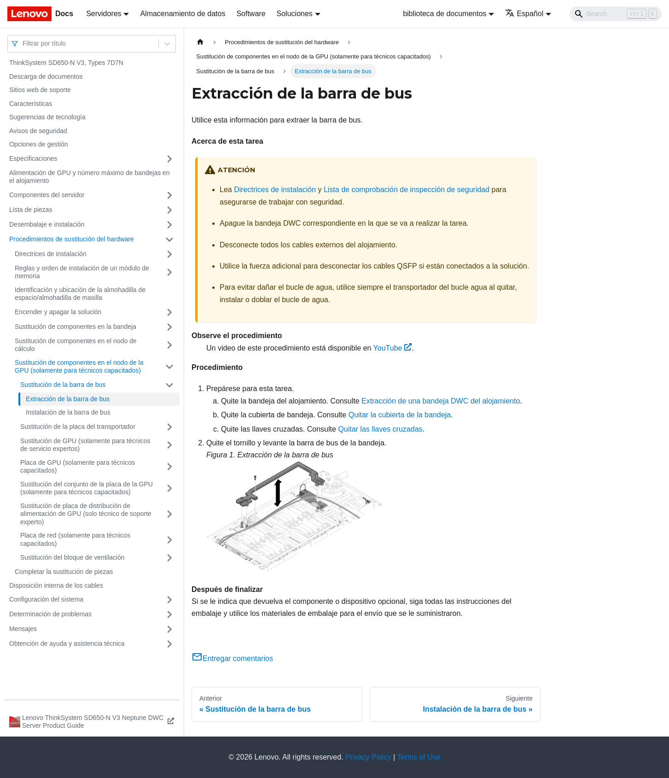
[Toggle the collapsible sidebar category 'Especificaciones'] (169, 159)
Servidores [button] (103, 14)
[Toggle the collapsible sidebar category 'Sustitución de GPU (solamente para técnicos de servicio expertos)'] (169, 445)
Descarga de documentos (46, 76)
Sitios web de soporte (40, 90)
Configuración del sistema (46, 599)
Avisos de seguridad (38, 131)
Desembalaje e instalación (46, 224)
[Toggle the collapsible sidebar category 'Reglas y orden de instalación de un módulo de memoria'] (169, 272)
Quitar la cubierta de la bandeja (400, 415)
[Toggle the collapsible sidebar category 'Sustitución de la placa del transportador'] (169, 427)
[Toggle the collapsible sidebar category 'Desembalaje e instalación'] (169, 224)
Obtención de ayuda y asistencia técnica (67, 643)
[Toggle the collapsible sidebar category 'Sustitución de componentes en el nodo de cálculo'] (169, 345)
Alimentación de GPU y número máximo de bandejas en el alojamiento (89, 177)
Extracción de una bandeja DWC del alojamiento (440, 401)
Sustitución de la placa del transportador (77, 426)
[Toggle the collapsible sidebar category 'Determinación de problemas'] (169, 614)
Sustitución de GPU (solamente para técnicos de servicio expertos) (85, 445)
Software (250, 14)
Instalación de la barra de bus (68, 412)
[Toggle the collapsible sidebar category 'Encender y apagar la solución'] (169, 312)
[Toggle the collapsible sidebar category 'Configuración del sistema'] (169, 599)
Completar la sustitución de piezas (64, 571)
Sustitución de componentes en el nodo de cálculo (76, 345)
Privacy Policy (368, 757)
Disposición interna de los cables (56, 585)
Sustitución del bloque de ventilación (72, 557)
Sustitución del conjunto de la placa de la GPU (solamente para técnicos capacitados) (86, 488)
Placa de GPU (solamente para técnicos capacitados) (77, 466)
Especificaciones (33, 158)
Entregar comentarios (232, 658)
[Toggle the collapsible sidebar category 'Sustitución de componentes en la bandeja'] (169, 327)
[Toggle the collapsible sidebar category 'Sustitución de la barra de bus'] (169, 385)
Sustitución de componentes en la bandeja (75, 326)
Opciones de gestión (38, 144)
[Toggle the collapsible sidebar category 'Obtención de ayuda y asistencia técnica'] (169, 644)
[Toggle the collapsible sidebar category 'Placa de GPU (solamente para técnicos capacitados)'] (169, 467)
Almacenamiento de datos (182, 14)
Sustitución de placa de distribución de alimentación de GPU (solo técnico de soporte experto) (85, 514)
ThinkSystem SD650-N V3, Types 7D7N (66, 62)
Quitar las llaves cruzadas (380, 429)
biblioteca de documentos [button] (444, 14)
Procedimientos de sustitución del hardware (71, 239)
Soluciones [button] (295, 14)
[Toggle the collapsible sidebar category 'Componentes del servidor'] (169, 195)
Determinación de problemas (50, 614)
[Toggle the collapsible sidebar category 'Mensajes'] (169, 629)
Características (30, 103)
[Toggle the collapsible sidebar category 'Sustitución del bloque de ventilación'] (169, 557)
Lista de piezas (30, 209)
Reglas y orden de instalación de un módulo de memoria (82, 272)
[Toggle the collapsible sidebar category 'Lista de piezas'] (169, 210)
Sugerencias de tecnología (47, 117)
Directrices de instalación (51, 253)
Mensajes (23, 628)
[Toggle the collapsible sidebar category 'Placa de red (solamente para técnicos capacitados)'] (169, 539)
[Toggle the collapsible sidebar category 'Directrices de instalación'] (169, 254)
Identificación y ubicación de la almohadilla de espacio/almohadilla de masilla (80, 294)
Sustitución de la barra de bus (62, 384)
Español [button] (524, 14)
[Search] (616, 13)
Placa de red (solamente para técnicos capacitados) (75, 539)
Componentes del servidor (46, 195)
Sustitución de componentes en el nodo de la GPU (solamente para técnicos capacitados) (79, 366)
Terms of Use (418, 757)
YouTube (392, 348)
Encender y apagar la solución (58, 312)
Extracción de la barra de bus (68, 399)
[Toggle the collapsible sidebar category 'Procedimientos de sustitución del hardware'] (169, 239)
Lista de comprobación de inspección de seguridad (406, 189)
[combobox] (23, 43)
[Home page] (200, 42)
